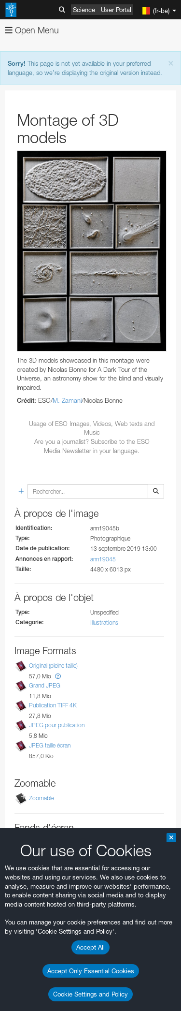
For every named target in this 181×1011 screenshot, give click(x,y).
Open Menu (32, 30)
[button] (58, 676)
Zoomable (41, 798)
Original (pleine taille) (53, 665)
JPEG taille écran (49, 745)
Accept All (90, 947)
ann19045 (103, 559)
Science (84, 10)
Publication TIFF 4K (53, 705)
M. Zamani (67, 400)
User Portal (116, 10)
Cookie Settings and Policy (90, 994)
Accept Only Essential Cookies (90, 971)
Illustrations (104, 622)
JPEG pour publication (56, 725)
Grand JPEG (44, 685)
